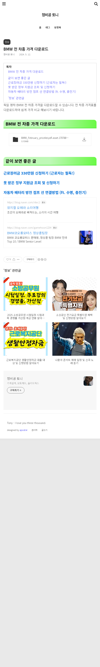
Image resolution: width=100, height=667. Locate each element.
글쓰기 (44, 658)
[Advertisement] (50, 63)
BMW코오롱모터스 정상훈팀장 (27, 396)
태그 (48, 27)
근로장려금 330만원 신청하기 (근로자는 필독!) (37, 131)
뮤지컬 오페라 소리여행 (23, 371)
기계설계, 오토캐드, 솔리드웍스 (23, 611)
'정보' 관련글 (16, 147)
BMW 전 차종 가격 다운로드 (26, 120)
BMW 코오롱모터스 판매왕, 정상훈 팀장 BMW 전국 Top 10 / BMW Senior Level (37, 403)
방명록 (57, 27)
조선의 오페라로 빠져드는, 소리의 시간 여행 (32, 376)
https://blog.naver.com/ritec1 (23, 365)
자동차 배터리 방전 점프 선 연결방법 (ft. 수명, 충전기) (42, 140)
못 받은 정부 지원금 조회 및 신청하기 (31, 136)
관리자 (34, 658)
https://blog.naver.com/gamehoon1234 (29, 391)
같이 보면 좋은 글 (19, 127)
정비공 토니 (50, 14)
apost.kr (23, 658)
